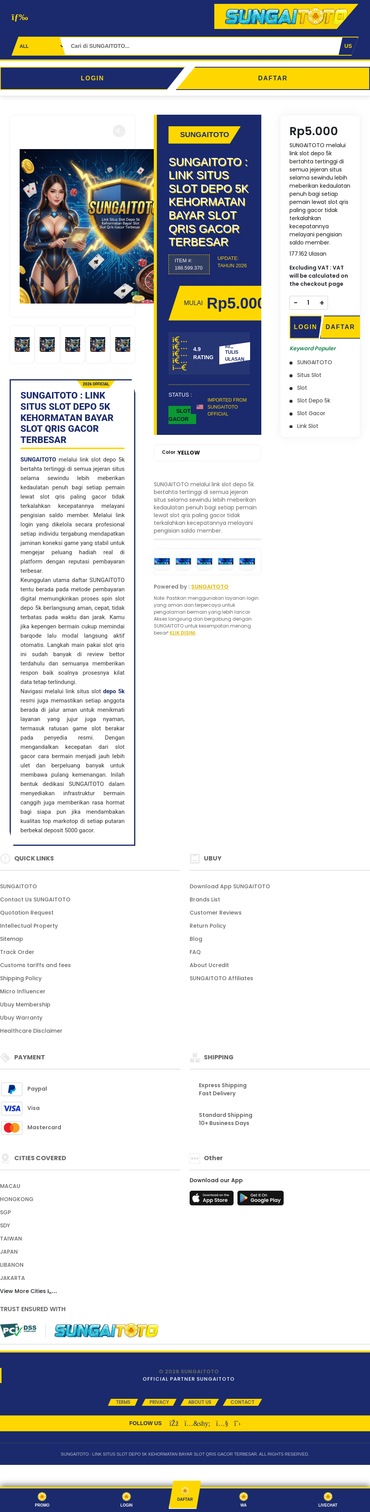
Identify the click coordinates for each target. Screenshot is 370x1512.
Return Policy (208, 926)
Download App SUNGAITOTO (230, 886)
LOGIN (92, 78)
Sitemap (11, 939)
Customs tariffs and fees (35, 965)
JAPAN (9, 1252)
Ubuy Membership (25, 1004)
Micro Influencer (22, 991)
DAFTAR (273, 78)
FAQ (195, 952)
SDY (5, 1225)
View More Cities (28, 1291)
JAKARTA (12, 1278)
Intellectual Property (29, 926)
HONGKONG (17, 1199)
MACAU (10, 1186)
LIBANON (12, 1265)
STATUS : (180, 395)
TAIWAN (11, 1238)
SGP (5, 1212)
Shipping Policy (21, 978)
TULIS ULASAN (234, 353)
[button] (119, 131)
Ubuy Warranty (21, 1018)
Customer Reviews (216, 912)
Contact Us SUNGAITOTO (35, 899)
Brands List (205, 899)
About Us (199, 1402)
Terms (123, 1402)
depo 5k (114, 691)
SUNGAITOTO (38, 459)
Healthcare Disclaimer (31, 1031)
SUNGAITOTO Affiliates (221, 978)
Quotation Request (27, 912)
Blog (196, 939)
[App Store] (213, 1200)
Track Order (17, 952)
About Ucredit (209, 965)
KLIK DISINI (182, 633)
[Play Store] (260, 1200)
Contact (242, 1402)
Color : (181, 453)
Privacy (159, 1402)
